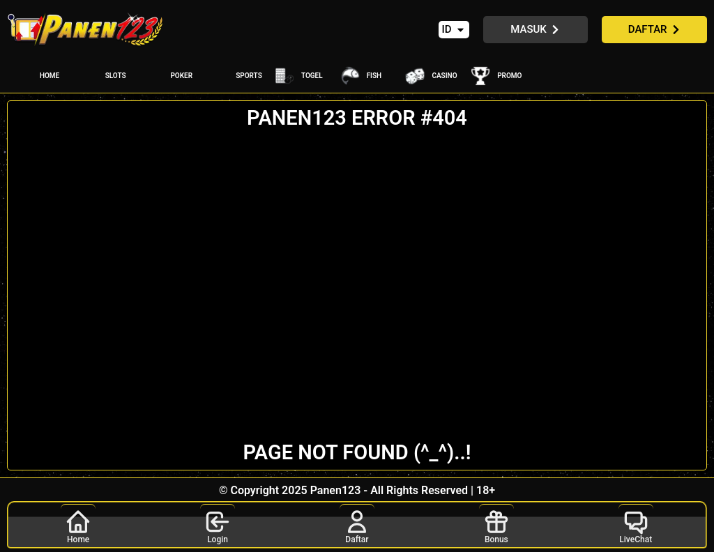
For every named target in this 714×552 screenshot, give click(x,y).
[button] (454, 29)
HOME (49, 75)
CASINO (444, 75)
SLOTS (115, 75)
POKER (181, 75)
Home (78, 524)
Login (217, 524)
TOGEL (312, 75)
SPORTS (249, 75)
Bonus (496, 524)
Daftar (357, 524)
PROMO (509, 75)
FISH (374, 75)
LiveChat (635, 524)
